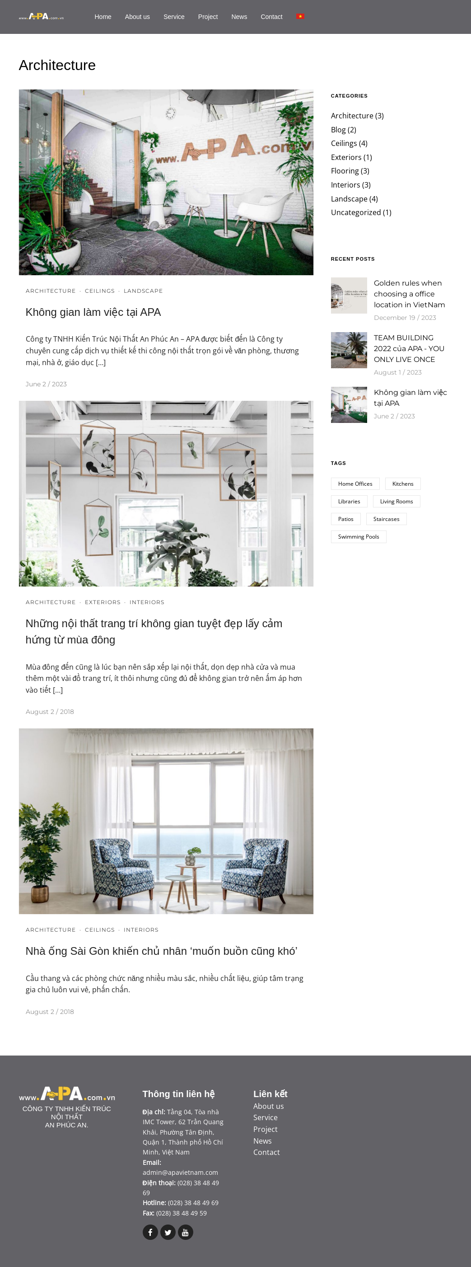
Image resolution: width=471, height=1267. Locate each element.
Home (103, 16)
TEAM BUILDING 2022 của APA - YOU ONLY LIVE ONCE (409, 348)
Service (174, 16)
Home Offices (355, 484)
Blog (338, 130)
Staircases (386, 519)
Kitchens (403, 484)
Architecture (51, 290)
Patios (346, 519)
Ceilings (100, 290)
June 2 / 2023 (46, 384)
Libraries (349, 501)
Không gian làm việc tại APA (93, 312)
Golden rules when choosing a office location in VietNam (409, 294)
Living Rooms (396, 501)
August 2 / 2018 (50, 712)
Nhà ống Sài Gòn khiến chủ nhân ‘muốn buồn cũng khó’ (162, 951)
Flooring (345, 171)
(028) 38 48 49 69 (193, 1202)
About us (137, 16)
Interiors (147, 602)
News (239, 16)
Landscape (143, 290)
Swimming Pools (358, 536)
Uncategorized (356, 212)
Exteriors (103, 602)
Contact (271, 16)
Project (208, 16)
